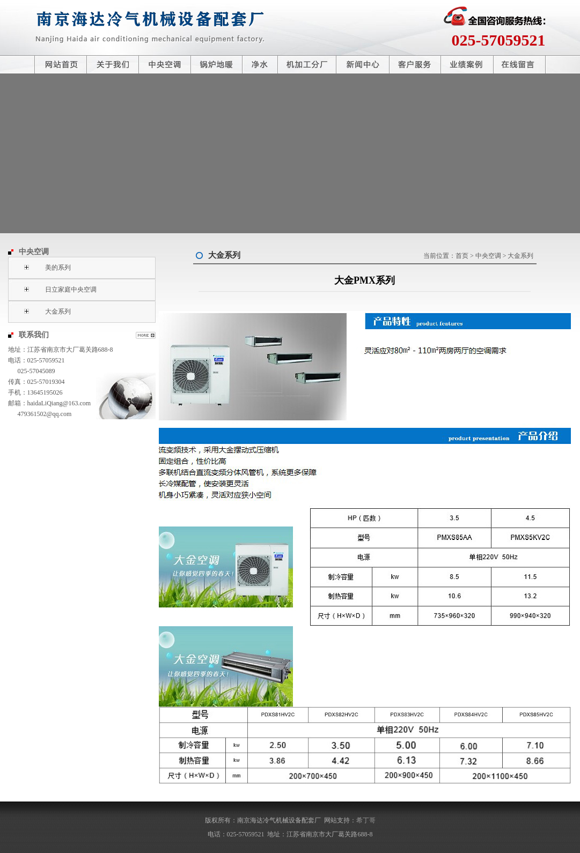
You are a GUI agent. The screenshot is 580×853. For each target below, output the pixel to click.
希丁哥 (366, 820)
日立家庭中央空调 (71, 289)
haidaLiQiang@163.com (59, 403)
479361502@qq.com (45, 414)
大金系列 (58, 311)
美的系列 (58, 267)
